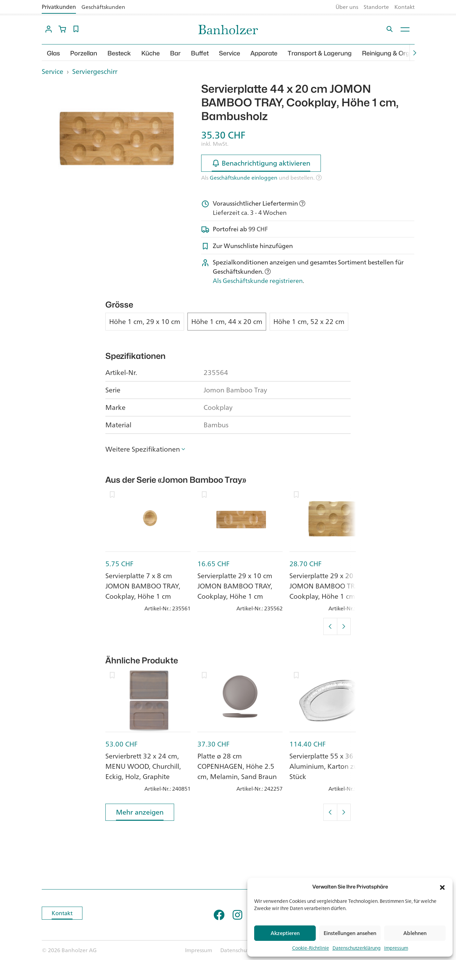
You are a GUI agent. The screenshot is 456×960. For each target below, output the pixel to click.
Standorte (376, 7)
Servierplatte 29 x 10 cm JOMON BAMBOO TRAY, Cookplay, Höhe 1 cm (234, 586)
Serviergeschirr (94, 71)
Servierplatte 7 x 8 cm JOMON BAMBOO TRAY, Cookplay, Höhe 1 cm (142, 586)
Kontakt (404, 7)
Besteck (119, 53)
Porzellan (83, 53)
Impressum (396, 947)
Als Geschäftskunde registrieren (258, 280)
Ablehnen (415, 933)
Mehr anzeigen (140, 813)
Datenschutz (236, 950)
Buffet (200, 53)
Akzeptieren (285, 933)
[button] (442, 886)
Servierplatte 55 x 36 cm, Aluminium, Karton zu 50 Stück (328, 766)
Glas (53, 53)
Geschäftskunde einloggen (243, 177)
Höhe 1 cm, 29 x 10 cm (144, 321)
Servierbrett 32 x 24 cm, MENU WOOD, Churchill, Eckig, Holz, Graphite (143, 766)
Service (229, 53)
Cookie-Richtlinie (310, 947)
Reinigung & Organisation (399, 53)
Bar (175, 53)
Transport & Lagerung (320, 53)
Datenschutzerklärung (357, 947)
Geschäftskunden (103, 7)
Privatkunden (59, 7)
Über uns (347, 7)
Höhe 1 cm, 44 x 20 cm (226, 321)
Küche (150, 53)
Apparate (263, 53)
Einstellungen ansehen (350, 933)
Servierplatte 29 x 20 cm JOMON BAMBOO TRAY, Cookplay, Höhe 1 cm (326, 586)
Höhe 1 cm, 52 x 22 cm (308, 321)
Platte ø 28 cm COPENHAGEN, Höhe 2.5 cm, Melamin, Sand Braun (237, 766)
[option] (116, 138)
